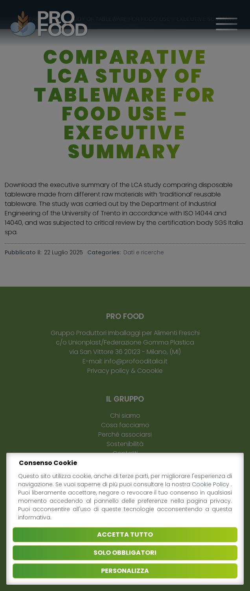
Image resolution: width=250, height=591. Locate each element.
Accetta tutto (125, 534)
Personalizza (125, 570)
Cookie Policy (211, 484)
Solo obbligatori (125, 552)
